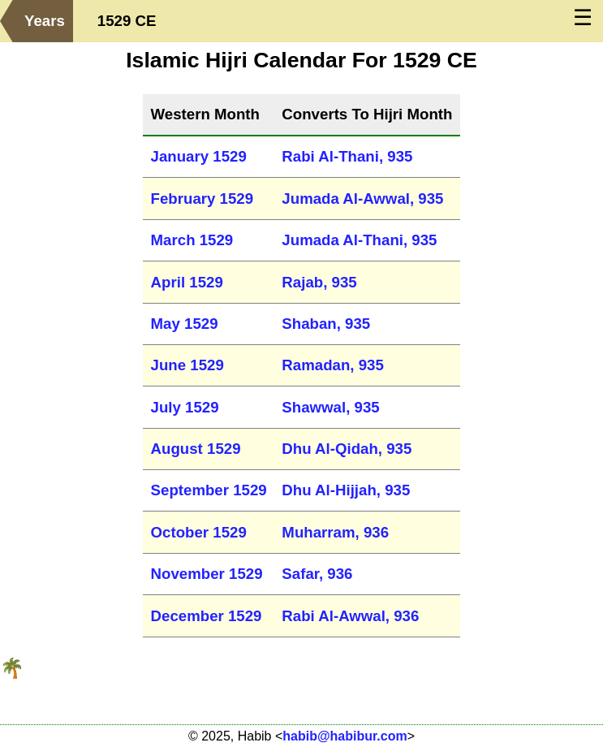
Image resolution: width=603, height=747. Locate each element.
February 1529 (202, 198)
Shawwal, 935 (330, 407)
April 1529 (187, 282)
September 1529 (209, 490)
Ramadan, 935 (332, 365)
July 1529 (185, 407)
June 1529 (187, 365)
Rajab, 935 (319, 282)
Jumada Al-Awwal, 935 (362, 198)
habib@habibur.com (344, 736)
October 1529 (199, 532)
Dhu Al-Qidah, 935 (346, 448)
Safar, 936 (317, 573)
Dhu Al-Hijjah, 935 (346, 490)
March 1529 (192, 239)
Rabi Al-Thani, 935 (347, 156)
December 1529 (206, 615)
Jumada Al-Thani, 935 (359, 239)
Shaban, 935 (326, 323)
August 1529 (196, 448)
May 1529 (184, 323)
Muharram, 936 (335, 532)
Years (44, 20)
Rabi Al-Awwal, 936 (350, 615)
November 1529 (207, 573)
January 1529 (199, 156)
